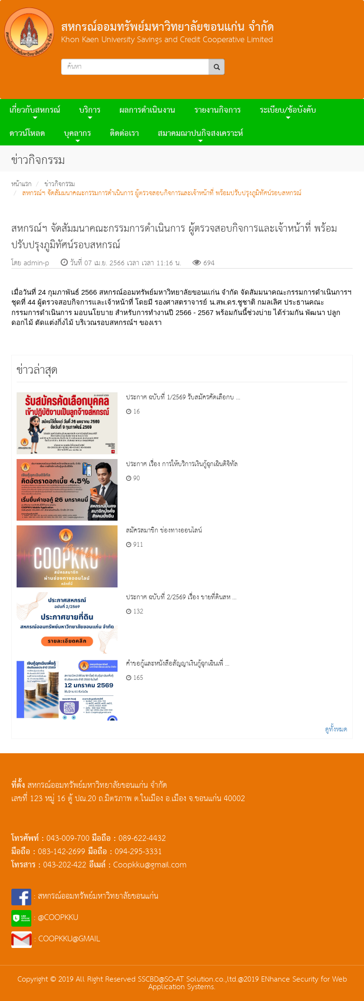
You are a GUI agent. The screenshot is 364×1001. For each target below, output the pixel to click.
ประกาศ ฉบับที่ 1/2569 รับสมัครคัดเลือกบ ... (183, 397)
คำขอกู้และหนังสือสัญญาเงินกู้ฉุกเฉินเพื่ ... (177, 664)
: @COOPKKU (44, 918)
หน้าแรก (21, 184)
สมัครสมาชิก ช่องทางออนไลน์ (164, 530)
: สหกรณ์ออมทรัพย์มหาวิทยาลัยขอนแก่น (84, 896)
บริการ (89, 112)
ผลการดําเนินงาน (147, 110)
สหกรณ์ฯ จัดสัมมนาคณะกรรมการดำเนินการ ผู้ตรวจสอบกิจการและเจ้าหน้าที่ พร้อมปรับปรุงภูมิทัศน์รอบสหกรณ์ (161, 193)
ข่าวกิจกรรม (60, 184)
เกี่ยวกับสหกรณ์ (34, 112)
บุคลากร (77, 135)
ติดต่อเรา (124, 134)
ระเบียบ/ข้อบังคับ (288, 112)
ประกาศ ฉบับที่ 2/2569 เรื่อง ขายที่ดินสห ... (181, 597)
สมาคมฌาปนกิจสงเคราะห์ (200, 135)
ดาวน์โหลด (27, 134)
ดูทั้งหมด (336, 729)
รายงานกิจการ (217, 110)
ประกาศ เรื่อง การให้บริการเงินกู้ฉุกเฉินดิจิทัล (182, 464)
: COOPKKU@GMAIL (55, 939)
